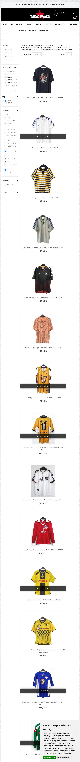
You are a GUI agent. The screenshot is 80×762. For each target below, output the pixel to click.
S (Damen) (11, 129)
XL (9, 162)
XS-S (9, 123)
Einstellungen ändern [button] (64, 757)
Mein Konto (32, 712)
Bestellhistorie (32, 715)
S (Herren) (11, 132)
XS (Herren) (12, 120)
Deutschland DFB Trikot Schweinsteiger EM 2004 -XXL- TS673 (64, 675)
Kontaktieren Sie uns (57, 716)
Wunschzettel (32, 717)
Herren (10, 184)
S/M (9, 173)
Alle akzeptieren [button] (49, 757)
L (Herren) (11, 159)
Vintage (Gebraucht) (10, 102)
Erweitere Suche (33, 720)
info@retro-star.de (57, 4)
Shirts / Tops (8, 56)
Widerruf (68, 717)
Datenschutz (70, 720)
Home (4, 37)
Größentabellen (58, 719)
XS (9, 117)
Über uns (56, 712)
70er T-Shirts (8, 49)
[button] (73, 13)
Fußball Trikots (9, 60)
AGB (67, 715)
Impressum (69, 712)
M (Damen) (11, 143)
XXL (9, 170)
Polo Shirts (8, 53)
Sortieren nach (26, 54)
